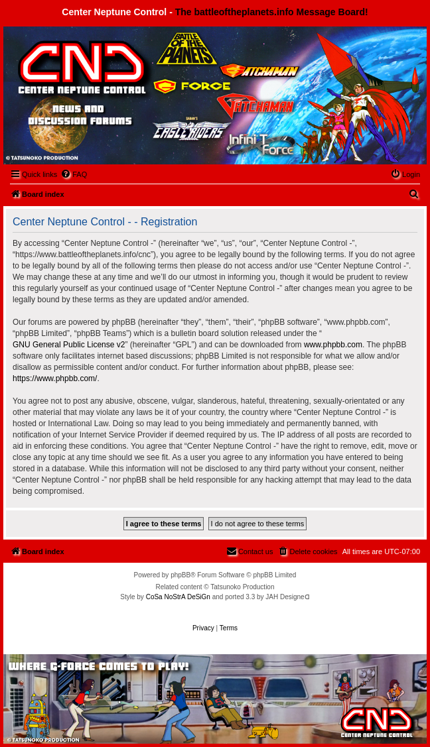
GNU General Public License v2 (69, 344)
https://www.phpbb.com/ (55, 378)
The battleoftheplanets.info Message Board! (271, 12)
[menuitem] (73, 174)
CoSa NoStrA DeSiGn (178, 597)
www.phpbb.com (333, 344)
